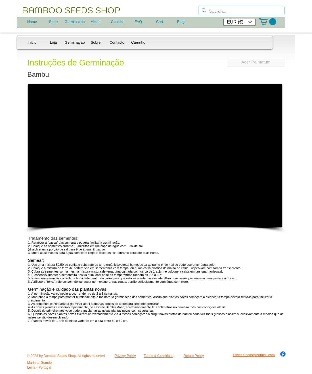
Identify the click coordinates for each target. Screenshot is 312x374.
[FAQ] (138, 22)
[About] (95, 22)
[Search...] (241, 11)
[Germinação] (74, 42)
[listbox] (239, 22)
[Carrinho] (138, 42)
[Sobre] (95, 42)
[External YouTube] (155, 155)
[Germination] (74, 22)
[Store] (53, 22)
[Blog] (181, 22)
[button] (239, 22)
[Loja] (53, 42)
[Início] (32, 42)
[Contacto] (117, 42)
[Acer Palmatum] (256, 62)
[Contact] (117, 22)
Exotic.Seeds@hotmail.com (254, 355)
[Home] (32, 22)
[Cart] (159, 22)
